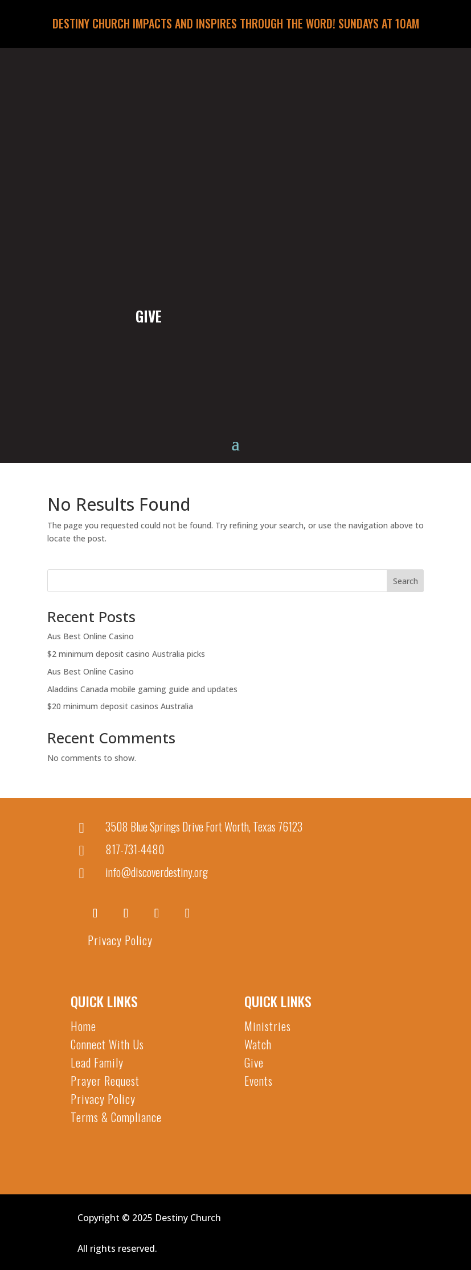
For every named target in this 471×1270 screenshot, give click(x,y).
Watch (258, 1044)
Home (83, 1026)
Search (405, 581)
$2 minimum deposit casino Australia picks (126, 653)
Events (258, 1080)
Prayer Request (105, 1080)
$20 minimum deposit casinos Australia (120, 706)
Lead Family (97, 1062)
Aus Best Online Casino (90, 636)
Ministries (267, 1026)
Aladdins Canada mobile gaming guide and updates (142, 689)
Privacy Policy (120, 940)
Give (254, 1062)
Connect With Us (107, 1044)
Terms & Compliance (116, 1117)
